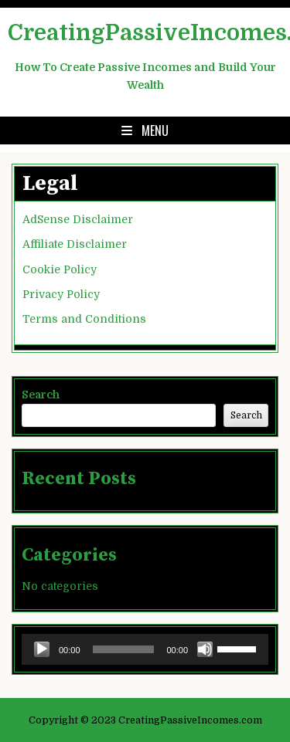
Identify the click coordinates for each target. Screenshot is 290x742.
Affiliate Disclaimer (74, 244)
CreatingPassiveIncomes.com (145, 33)
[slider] (124, 649)
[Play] (41, 649)
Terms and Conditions (84, 319)
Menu (155, 130)
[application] (145, 649)
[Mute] (205, 649)
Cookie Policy (59, 269)
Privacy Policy (61, 294)
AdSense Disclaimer (77, 219)
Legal (50, 183)
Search (41, 394)
